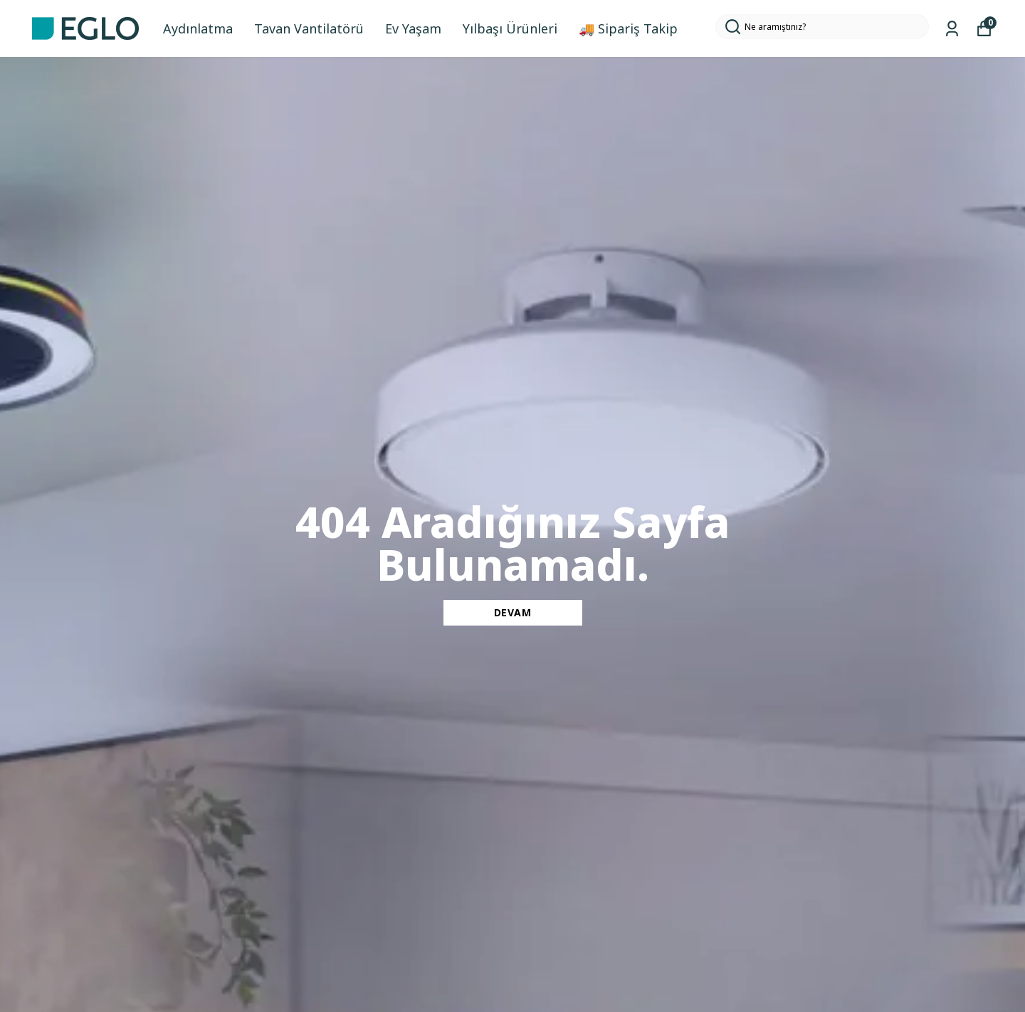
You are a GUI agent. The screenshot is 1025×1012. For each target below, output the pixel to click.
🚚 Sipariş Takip (628, 28)
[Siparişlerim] (952, 29)
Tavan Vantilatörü (309, 28)
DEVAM (513, 612)
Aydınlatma (198, 28)
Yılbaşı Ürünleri (510, 28)
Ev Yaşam (413, 28)
